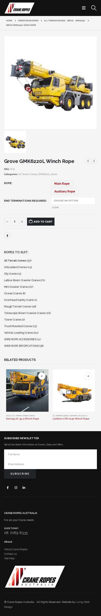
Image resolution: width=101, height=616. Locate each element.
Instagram (15, 487)
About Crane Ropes (15, 549)
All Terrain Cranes (27, 174)
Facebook (7, 235)
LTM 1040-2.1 (82, 416)
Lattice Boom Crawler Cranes (22, 280)
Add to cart (43, 222)
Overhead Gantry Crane (19, 299)
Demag (32, 416)
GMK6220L (44, 174)
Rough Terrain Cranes (17, 306)
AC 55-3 (9, 416)
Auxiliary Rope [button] (64, 191)
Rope (7, 183)
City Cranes (11, 273)
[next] (94, 161)
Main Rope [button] (62, 183)
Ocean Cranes (13, 293)
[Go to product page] (27, 390)
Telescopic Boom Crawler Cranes (25, 313)
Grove (54, 174)
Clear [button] (55, 208)
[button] (85, 8)
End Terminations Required (25, 200)
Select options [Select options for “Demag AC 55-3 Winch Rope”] (41, 376)
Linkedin (24, 487)
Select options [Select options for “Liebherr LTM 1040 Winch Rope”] (88, 376)
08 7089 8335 (16, 533)
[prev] (88, 161)
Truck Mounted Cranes (18, 326)
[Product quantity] (14, 222)
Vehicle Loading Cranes (18, 332)
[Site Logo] (19, 8)
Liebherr (73, 416)
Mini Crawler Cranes (16, 286)
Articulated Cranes (15, 267)
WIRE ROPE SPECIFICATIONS (21, 345)
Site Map (9, 558)
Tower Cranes (13, 319)
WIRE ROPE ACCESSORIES (20, 339)
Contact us (10, 553)
